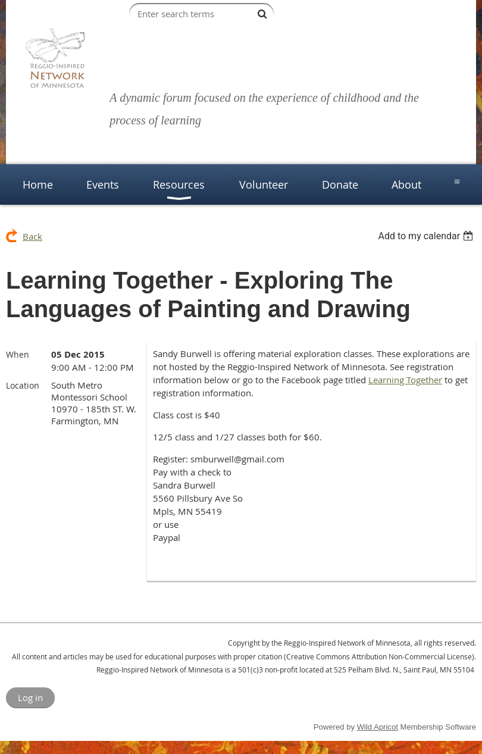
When (17, 354)
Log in (30, 697)
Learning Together (405, 380)
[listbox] (427, 236)
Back (32, 236)
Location (22, 385)
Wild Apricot (377, 726)
